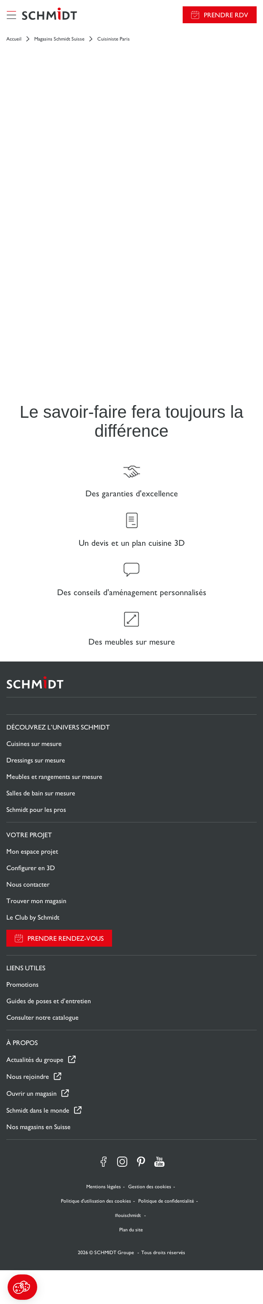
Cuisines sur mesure (34, 744)
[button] (22, 1287)
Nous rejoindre (27, 1077)
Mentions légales (103, 1187)
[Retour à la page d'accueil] (49, 15)
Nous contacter (27, 884)
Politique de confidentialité (166, 1201)
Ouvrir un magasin (31, 1093)
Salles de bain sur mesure (40, 793)
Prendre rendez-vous (65, 938)
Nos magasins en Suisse (38, 1127)
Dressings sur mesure (35, 760)
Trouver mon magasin (36, 901)
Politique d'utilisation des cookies (96, 1201)
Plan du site (131, 1230)
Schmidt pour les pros (36, 810)
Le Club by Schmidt (32, 917)
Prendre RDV (226, 15)
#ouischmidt (128, 1215)
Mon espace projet (32, 851)
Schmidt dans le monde (37, 1110)
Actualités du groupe (34, 1060)
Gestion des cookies (149, 1187)
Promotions (22, 984)
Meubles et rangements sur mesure (54, 777)
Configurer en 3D (30, 868)
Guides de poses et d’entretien (48, 1001)
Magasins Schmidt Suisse (59, 39)
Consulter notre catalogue (42, 1017)
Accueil (14, 39)
